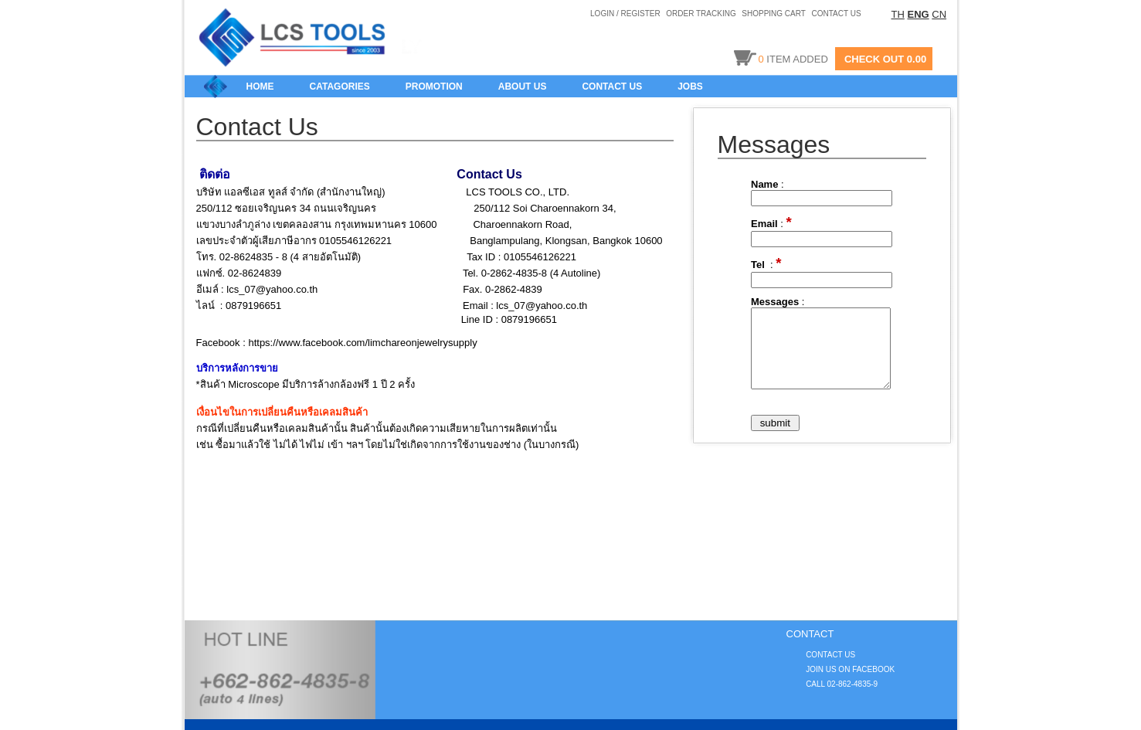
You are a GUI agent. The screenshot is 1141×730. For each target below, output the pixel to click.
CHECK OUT (874, 59)
